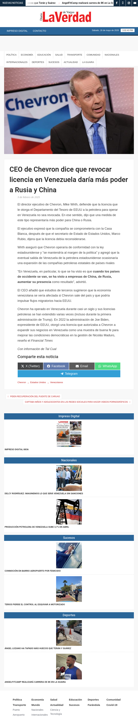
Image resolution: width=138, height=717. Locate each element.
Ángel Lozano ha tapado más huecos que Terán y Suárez (38, 633)
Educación (44, 39)
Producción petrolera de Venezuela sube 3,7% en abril (37, 511)
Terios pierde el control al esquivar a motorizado (35, 589)
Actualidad (71, 46)
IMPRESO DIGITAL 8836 (16, 434)
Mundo (35, 689)
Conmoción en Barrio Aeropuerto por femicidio (33, 555)
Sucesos (53, 46)
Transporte (74, 39)
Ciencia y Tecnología (56, 696)
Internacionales (16, 46)
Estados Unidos (38, 367)
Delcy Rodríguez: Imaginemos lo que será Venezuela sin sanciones (44, 478)
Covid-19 (111, 689)
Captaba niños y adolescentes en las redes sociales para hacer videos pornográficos (76, 386)
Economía (27, 39)
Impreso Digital (17, 30)
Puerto (16, 694)
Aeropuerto (19, 699)
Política (11, 39)
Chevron (22, 367)
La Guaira (88, 46)
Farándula (94, 689)
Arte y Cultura (57, 703)
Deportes (38, 46)
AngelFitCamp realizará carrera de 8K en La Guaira (93, 3)
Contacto (39, 30)
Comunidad (93, 39)
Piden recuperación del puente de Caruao (35, 381)
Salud (59, 39)
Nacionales (112, 39)
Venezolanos (56, 367)
